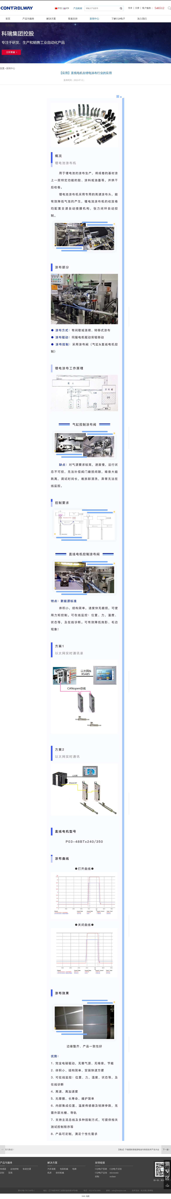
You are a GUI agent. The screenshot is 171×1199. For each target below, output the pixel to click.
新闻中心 (94, 18)
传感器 (3, 1169)
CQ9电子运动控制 (101, 1175)
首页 (8, 18)
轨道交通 (27, 1169)
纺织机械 (60, 1173)
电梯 (74, 1169)
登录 (130, 8)
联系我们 (10, 25)
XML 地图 (85, 1196)
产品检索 (77, 8)
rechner (113, 1176)
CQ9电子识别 (116, 1169)
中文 (60, 8)
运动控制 (14, 1169)
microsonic (114, 1173)
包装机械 (64, 1169)
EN (67, 8)
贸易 (10, 1173)
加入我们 (142, 18)
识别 (2, 1173)
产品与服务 (28, 18)
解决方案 (51, 18)
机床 (50, 1173)
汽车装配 (52, 1169)
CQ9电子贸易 (101, 1169)
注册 (137, 8)
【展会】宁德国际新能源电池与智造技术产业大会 (138, 1149)
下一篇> (166, 1149)
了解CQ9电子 (118, 18)
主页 (2, 68)
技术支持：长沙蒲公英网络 (142, 1191)
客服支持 (72, 18)
